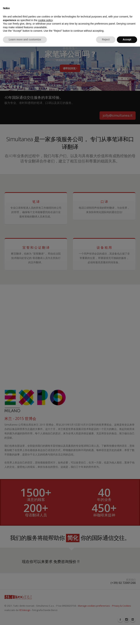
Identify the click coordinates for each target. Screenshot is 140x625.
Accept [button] (127, 39)
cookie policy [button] (45, 20)
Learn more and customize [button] (25, 39)
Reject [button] (106, 39)
